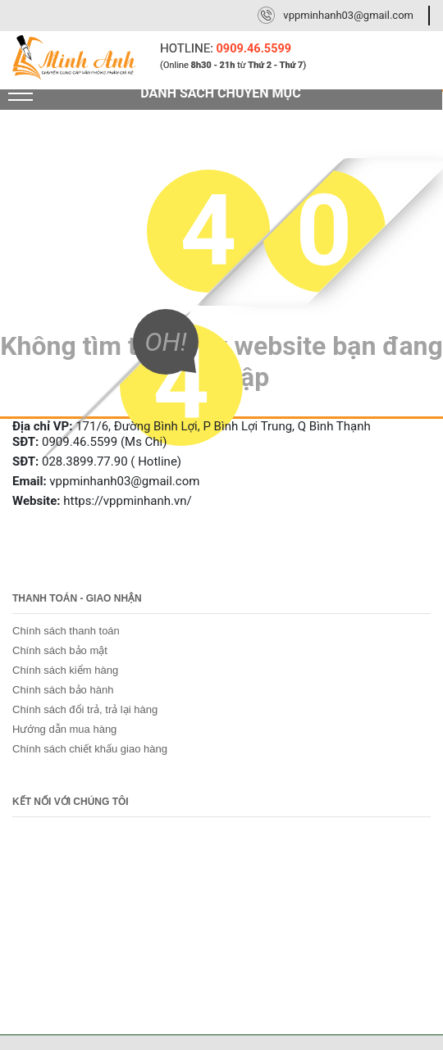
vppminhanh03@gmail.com (348, 15)
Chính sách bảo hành (62, 690)
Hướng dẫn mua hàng (64, 729)
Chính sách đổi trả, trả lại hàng (85, 709)
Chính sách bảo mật (59, 650)
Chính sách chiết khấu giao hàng (89, 749)
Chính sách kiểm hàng (65, 670)
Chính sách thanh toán (66, 631)
